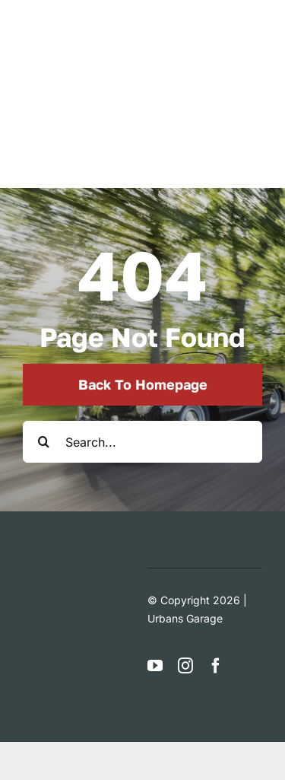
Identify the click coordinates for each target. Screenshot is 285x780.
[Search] (44, 442)
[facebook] (215, 665)
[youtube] (155, 665)
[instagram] (185, 665)
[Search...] (142, 442)
